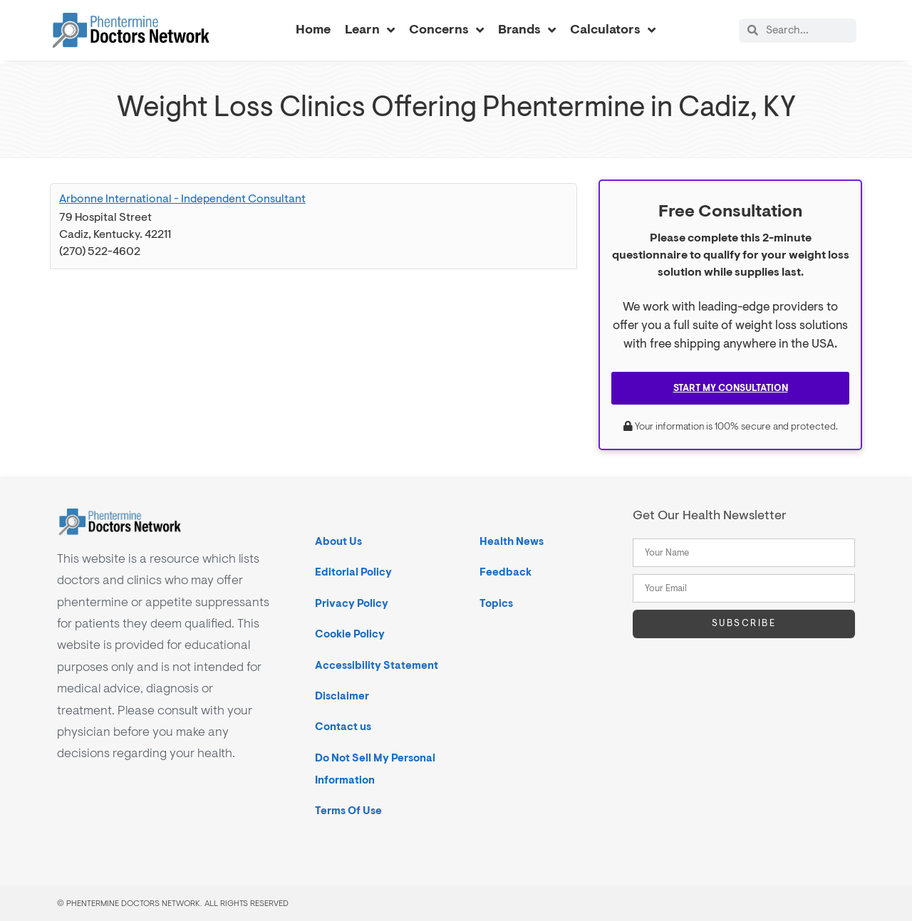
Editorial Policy (353, 572)
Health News (512, 541)
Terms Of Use (348, 811)
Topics (496, 603)
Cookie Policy (350, 634)
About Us (338, 541)
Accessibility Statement (376, 665)
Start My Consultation (730, 388)
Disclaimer (342, 696)
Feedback (506, 572)
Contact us (343, 727)
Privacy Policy (351, 603)
